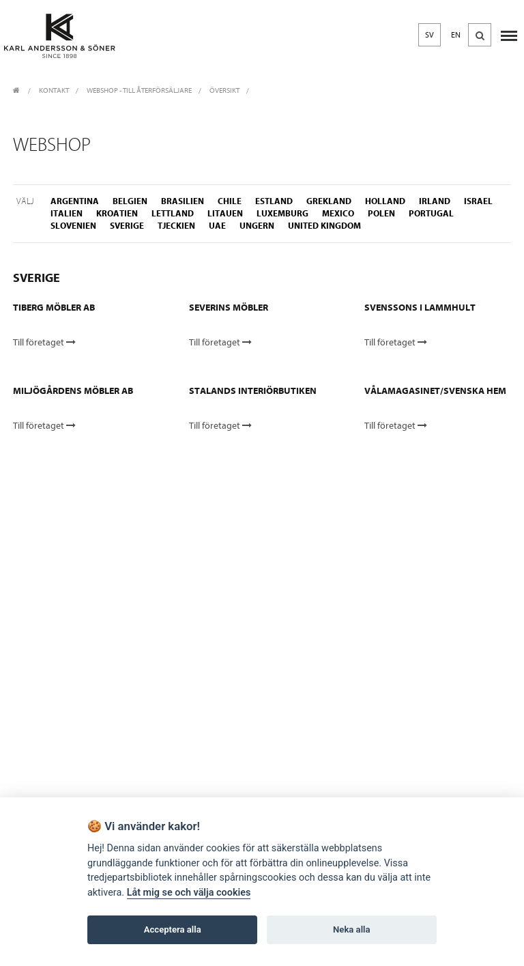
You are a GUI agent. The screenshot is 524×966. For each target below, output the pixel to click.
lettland (172, 213)
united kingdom (324, 226)
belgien (130, 201)
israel (478, 201)
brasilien (182, 201)
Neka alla (351, 929)
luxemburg (282, 213)
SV (429, 35)
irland (434, 201)
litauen (225, 213)
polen (381, 213)
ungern (256, 226)
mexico (338, 213)
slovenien (73, 226)
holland (385, 201)
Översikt (224, 90)
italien (66, 213)
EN (456, 35)
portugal (431, 213)
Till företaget (44, 342)
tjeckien (176, 226)
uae (217, 226)
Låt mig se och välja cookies (189, 892)
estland (274, 201)
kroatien (117, 213)
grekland (328, 201)
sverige (127, 226)
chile (230, 201)
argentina (74, 201)
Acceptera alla (172, 929)
